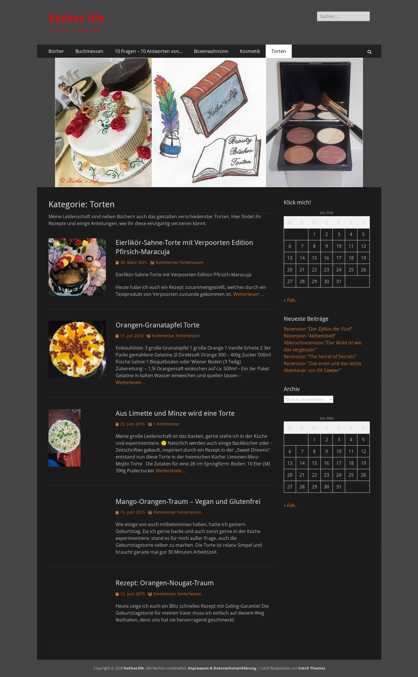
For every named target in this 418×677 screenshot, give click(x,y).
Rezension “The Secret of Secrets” (320, 356)
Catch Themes (311, 668)
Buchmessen (89, 51)
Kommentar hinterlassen (180, 262)
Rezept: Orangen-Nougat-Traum (165, 583)
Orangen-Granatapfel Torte (158, 325)
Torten (278, 51)
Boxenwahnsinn (211, 51)
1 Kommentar (166, 424)
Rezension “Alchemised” (310, 336)
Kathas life (76, 18)
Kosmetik (250, 51)
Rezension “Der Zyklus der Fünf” (318, 329)
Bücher (56, 51)
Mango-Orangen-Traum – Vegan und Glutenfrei (188, 502)
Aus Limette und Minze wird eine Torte (175, 413)
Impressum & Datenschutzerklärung (222, 668)
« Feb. (290, 300)
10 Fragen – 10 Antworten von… (148, 51)
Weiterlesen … (248, 294)
